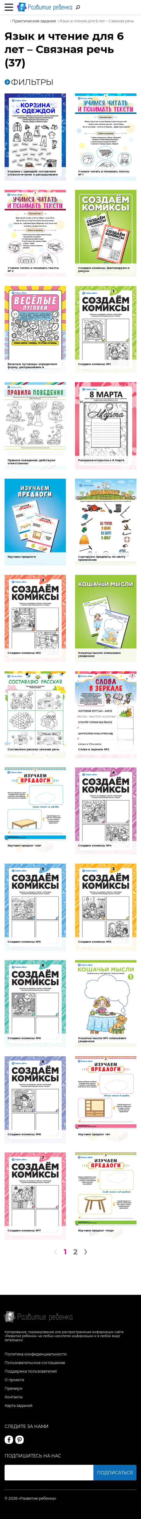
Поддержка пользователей (31, 1371)
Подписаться (115, 1473)
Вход (132, 7)
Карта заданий (18, 1405)
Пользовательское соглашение (35, 1362)
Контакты (14, 1397)
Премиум (13, 1388)
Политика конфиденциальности (36, 1354)
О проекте (14, 1380)
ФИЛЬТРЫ (29, 82)
